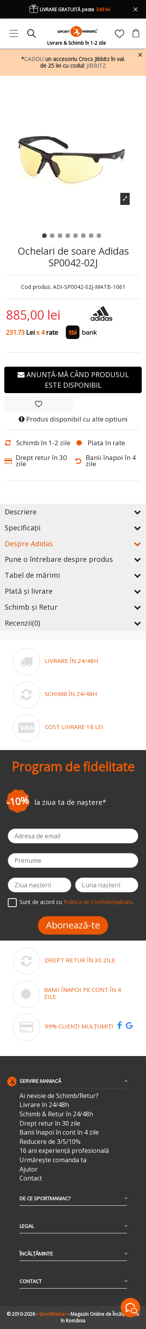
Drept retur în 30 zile (49, 1123)
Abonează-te (73, 924)
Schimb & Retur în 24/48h (56, 1114)
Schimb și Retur (73, 607)
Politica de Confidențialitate (97, 902)
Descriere (73, 511)
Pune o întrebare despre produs (73, 559)
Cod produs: (36, 287)
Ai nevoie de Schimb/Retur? (59, 1096)
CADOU (34, 59)
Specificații (73, 527)
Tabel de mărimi (73, 575)
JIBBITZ (96, 65)
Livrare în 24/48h (44, 1105)
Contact (30, 1178)
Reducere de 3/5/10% (50, 1141)
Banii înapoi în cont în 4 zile (59, 1132)
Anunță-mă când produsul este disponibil (73, 380)
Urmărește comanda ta (52, 1160)
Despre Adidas (73, 543)
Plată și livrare (73, 591)
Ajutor (28, 1169)
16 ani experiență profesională (64, 1150)
